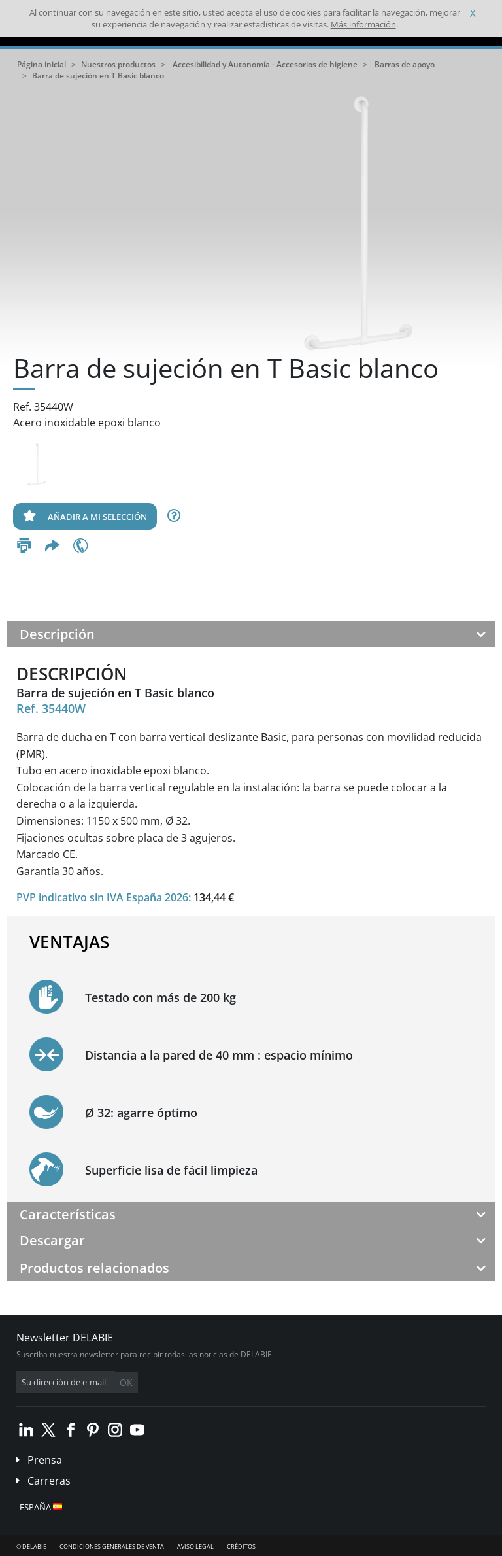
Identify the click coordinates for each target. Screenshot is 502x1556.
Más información (363, 24)
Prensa (44, 1460)
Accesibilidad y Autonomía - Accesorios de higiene (265, 64)
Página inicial (41, 64)
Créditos (241, 1546)
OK (126, 1382)
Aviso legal (195, 1546)
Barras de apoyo (405, 64)
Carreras (49, 1481)
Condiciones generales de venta (111, 1546)
